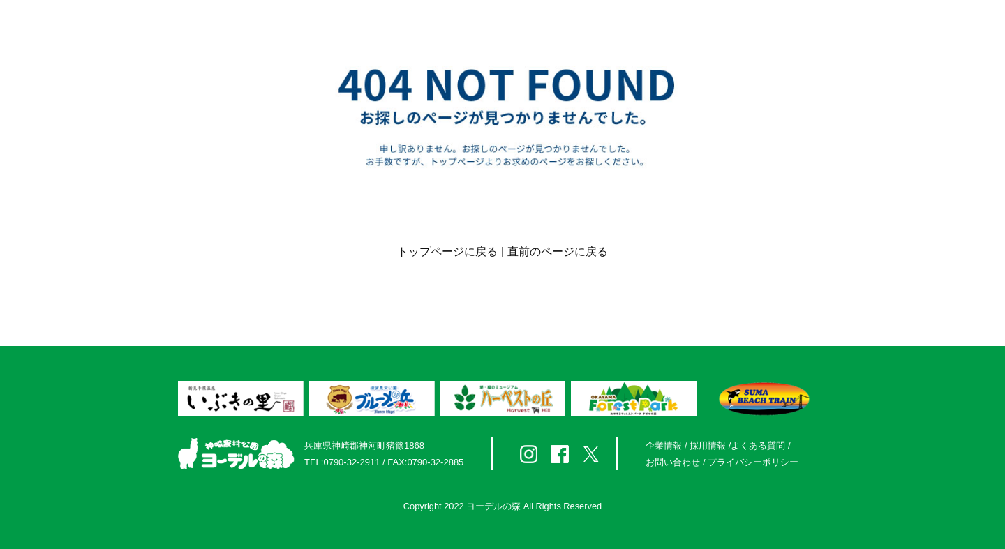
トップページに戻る (447, 251)
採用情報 (708, 445)
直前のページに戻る (557, 251)
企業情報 (664, 445)
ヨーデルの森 (493, 506)
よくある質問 (758, 445)
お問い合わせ (673, 462)
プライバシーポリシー (753, 462)
